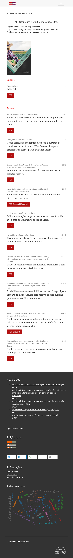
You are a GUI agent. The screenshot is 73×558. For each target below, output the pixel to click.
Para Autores (12, 475)
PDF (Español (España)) (18, 204)
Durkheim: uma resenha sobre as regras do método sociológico (38, 384)
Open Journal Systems (16, 428)
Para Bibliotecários (15, 477)
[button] (11, 457)
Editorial (11, 89)
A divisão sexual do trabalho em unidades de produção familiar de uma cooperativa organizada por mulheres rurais (35, 121)
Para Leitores (12, 472)
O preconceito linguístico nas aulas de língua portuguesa (35, 410)
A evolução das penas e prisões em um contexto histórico (36, 415)
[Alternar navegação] (61, 3)
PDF (10, 95)
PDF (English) (14, 332)
